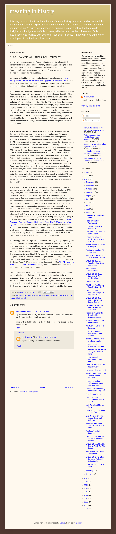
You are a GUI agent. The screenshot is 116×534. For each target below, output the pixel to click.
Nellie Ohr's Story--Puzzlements (93, 222)
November (90, 186)
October (89, 189)
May (88, 206)
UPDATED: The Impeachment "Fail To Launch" (95, 400)
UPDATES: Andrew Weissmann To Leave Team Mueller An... (95, 383)
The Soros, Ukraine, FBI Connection (95, 251)
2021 (86, 172)
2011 (86, 495)
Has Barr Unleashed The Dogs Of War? (95, 366)
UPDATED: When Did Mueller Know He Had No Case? (95, 239)
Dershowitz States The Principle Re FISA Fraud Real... (94, 307)
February (90, 471)
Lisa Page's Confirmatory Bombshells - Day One (95, 390)
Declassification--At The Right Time (95, 227)
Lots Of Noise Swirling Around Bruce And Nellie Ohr (94, 418)
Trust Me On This (92, 282)
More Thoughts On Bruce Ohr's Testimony (95, 411)
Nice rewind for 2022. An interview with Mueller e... (93, 159)
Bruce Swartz (40, 295)
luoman (62, 523)
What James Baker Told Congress (95, 327)
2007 (86, 509)
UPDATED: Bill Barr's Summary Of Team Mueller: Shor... (94, 276)
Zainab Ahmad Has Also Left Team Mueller (95, 340)
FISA (47, 295)
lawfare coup (54, 295)
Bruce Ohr (31, 295)
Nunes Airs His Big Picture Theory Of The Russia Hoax (96, 352)
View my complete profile (91, 106)
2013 (86, 488)
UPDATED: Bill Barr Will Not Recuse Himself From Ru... (95, 438)
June (88, 202)
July (88, 199)
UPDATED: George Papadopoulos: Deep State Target (95, 263)
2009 (86, 502)
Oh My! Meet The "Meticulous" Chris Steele (94, 359)
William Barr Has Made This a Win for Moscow (95, 257)
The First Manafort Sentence (93, 432)
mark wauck (27, 337)
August (89, 196)
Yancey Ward (21, 311)
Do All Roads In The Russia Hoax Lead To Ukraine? (95, 333)
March (88, 212)
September (90, 192)
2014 (86, 485)
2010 (86, 499)
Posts (86, 116)
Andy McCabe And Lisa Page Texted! (95, 321)
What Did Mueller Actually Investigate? (96, 246)
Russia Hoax (64, 295)
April (88, 209)
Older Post (69, 387)
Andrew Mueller (21, 295)
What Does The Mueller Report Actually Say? (95, 286)
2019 (86, 179)
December (90, 182)
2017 (86, 482)
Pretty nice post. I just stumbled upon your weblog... (92, 137)
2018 (86, 478)
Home (10, 45)
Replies (21, 333)
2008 (86, 505)
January (89, 474)
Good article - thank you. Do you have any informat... (94, 152)
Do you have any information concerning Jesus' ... (95, 145)
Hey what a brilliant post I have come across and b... (94, 129)
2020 (86, 176)
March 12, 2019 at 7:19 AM (46, 337)
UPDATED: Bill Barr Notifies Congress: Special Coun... (94, 300)
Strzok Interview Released (96, 370)
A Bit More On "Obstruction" (92, 270)
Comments (88, 120)
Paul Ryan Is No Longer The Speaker (95, 452)
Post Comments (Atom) (29, 392)
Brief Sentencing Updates (95, 394)
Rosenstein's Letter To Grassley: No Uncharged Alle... (94, 315)
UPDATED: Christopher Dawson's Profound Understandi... (95, 459)
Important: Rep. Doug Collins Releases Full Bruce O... (95, 425)
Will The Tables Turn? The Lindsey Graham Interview (96, 376)
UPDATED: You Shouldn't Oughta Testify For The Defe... (95, 446)
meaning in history (32, 11)
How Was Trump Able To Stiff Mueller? (95, 233)
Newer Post (14, 387)
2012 (86, 492)
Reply (18, 328)
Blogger (79, 523)
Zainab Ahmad (21, 298)
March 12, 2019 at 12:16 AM (38, 311)
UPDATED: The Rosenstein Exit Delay (95, 345)
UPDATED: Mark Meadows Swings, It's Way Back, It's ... (95, 292)
